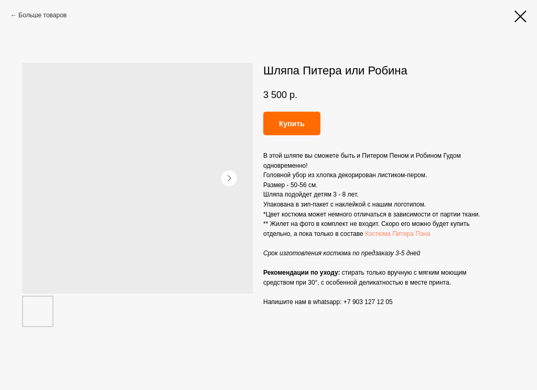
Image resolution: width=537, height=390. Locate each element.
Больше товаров (42, 15)
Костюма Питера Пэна (397, 233)
